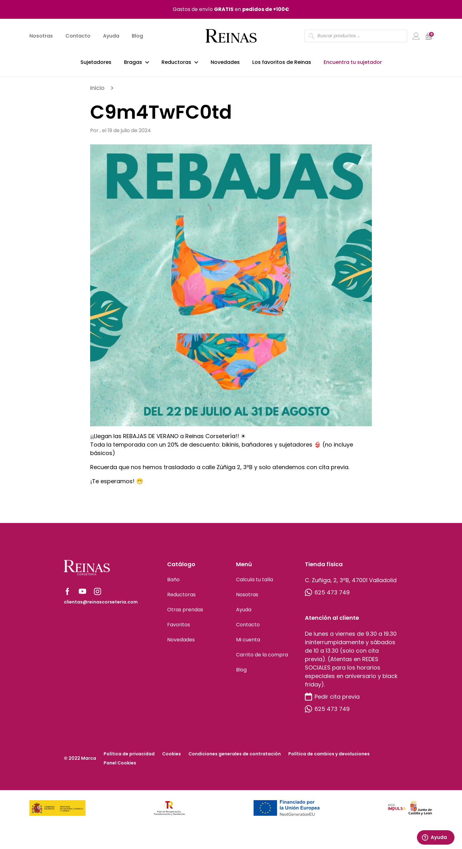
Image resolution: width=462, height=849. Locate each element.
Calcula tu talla (254, 582)
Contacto (77, 36)
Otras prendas (185, 612)
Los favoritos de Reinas (281, 62)
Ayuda (111, 36)
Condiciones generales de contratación (234, 757)
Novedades (225, 62)
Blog (137, 36)
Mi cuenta (248, 642)
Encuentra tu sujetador (353, 62)
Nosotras (41, 36)
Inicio (97, 91)
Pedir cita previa (332, 700)
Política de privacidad (129, 757)
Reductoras (176, 62)
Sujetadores (95, 62)
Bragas (133, 62)
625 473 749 (327, 595)
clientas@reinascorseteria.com (101, 605)
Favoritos (178, 627)
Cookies (171, 757)
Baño (173, 582)
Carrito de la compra (262, 657)
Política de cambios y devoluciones (329, 757)
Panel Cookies (120, 766)
